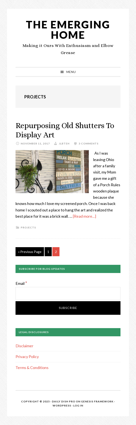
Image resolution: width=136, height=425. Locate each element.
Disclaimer (24, 345)
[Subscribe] (68, 308)
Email (21, 283)
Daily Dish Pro (63, 401)
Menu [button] (71, 72)
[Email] (68, 293)
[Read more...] (84, 216)
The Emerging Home (68, 29)
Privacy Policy (27, 356)
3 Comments (88, 143)
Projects (28, 227)
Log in (78, 405)
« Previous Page (29, 252)
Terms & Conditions (32, 367)
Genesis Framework (97, 401)
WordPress (62, 405)
